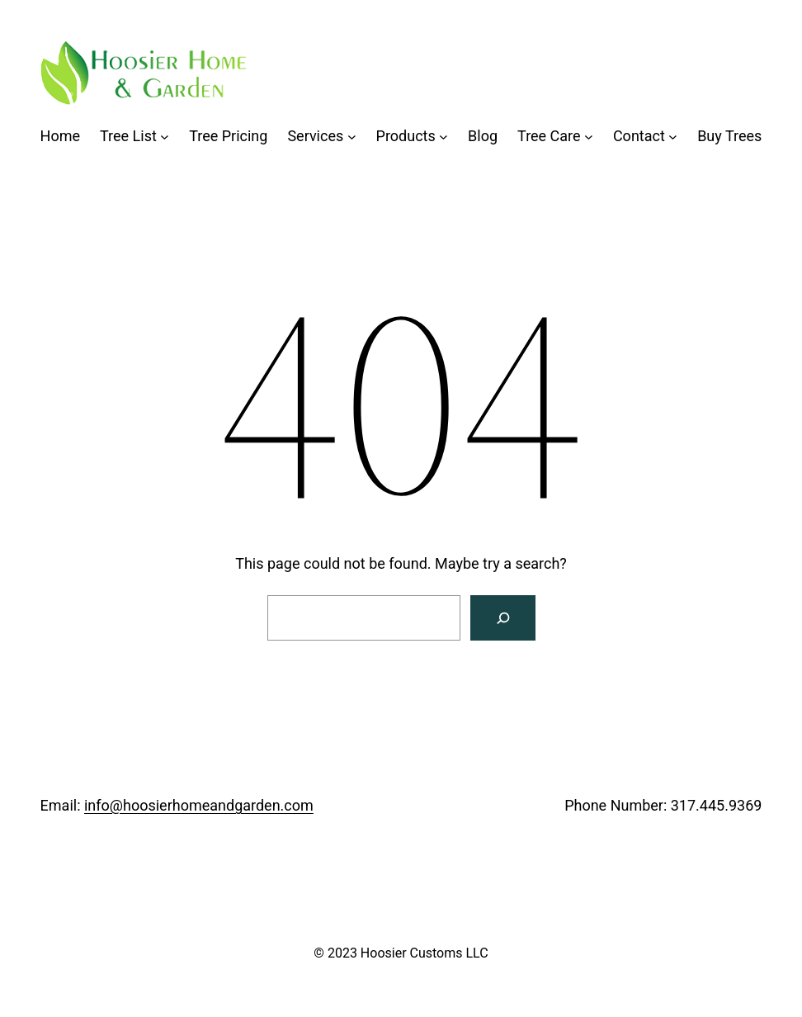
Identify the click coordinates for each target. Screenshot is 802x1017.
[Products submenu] (443, 136)
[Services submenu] (351, 136)
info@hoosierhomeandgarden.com (199, 805)
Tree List (128, 135)
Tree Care (549, 135)
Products (406, 135)
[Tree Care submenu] (588, 136)
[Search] (502, 618)
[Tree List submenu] (164, 136)
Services (315, 135)
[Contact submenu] (672, 136)
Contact (639, 135)
